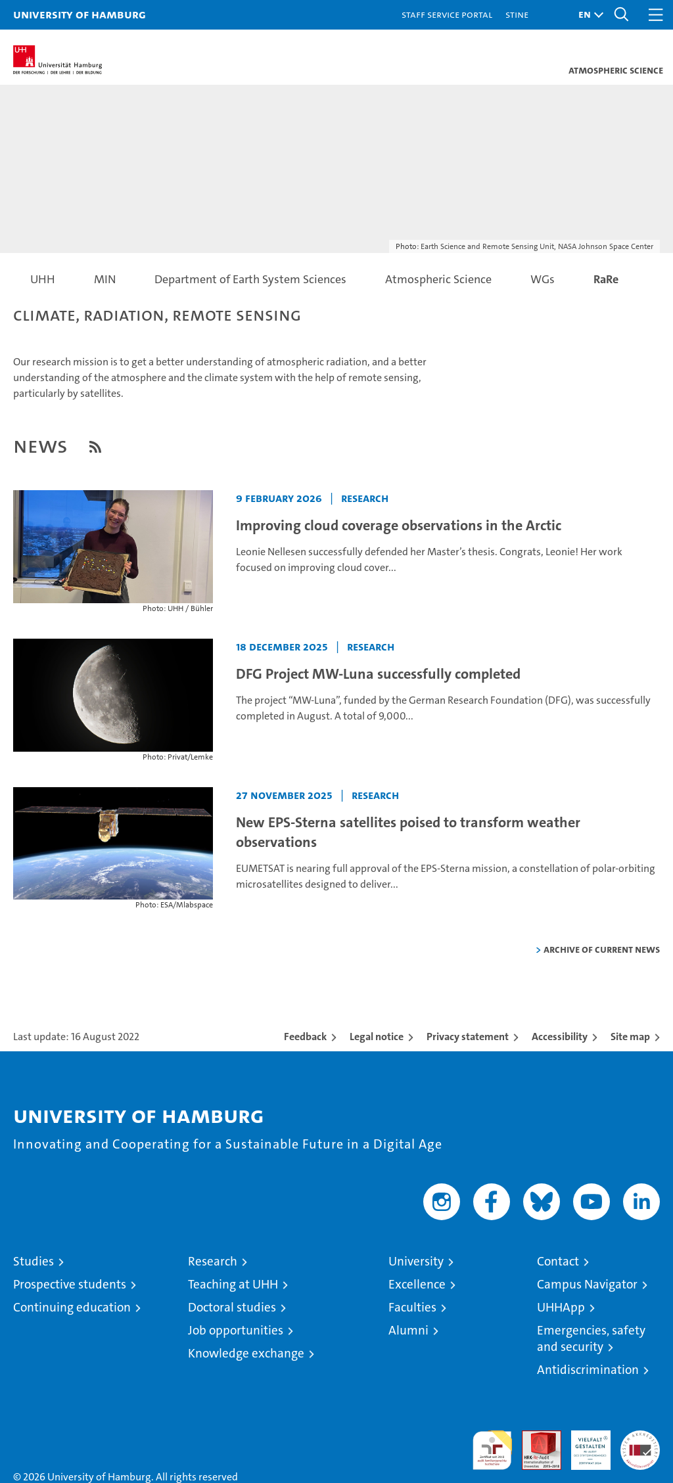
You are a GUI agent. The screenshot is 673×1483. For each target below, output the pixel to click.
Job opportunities (235, 1330)
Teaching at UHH (233, 1284)
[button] (587, 15)
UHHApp (561, 1307)
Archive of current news (602, 949)
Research (212, 1261)
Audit (534, 1437)
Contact (558, 1261)
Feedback (305, 1036)
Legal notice (377, 1036)
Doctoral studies (232, 1307)
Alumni (408, 1330)
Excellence (417, 1284)
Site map (630, 1036)
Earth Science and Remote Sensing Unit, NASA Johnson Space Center (537, 246)
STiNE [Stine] (516, 14)
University (416, 1261)
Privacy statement (468, 1036)
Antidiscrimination (588, 1369)
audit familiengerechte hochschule (492, 1450)
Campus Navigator (587, 1284)
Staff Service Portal (447, 14)
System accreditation (640, 1444)
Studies (33, 1261)
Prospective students (69, 1284)
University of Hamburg (79, 14)
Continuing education (72, 1307)
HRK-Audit (583, 1444)
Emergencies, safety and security (591, 1338)
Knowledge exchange (246, 1353)
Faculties (412, 1307)
